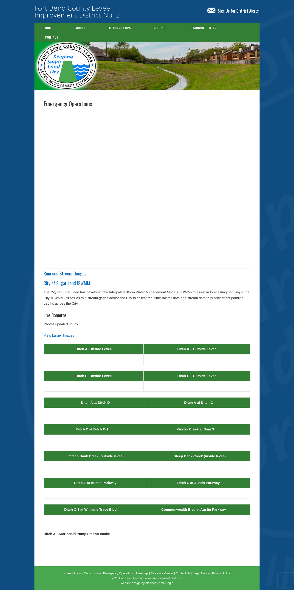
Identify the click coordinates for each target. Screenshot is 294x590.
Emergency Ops (119, 27)
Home (49, 27)
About (80, 27)
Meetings (160, 27)
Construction (92, 573)
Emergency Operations (118, 573)
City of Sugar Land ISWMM (67, 283)
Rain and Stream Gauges (65, 273)
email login (166, 583)
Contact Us (183, 573)
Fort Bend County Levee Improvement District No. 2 (77, 11)
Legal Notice (201, 573)
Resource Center (203, 27)
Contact (51, 37)
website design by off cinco (138, 583)
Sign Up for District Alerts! (233, 11)
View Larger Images (59, 335)
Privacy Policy (221, 573)
